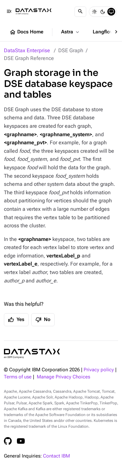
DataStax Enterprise (27, 50)
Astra (70, 32)
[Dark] (103, 12)
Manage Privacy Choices (63, 377)
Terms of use (18, 377)
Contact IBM (56, 456)
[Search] (80, 11)
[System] (111, 12)
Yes (16, 320)
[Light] (94, 12)
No (42, 320)
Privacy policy (99, 370)
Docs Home (26, 32)
